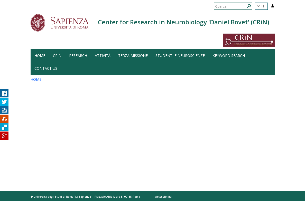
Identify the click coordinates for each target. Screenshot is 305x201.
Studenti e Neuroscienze (180, 55)
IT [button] (261, 6)
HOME (39, 55)
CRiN (57, 55)
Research (78, 55)
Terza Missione (133, 55)
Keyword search (228, 55)
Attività (102, 55)
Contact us (45, 68)
